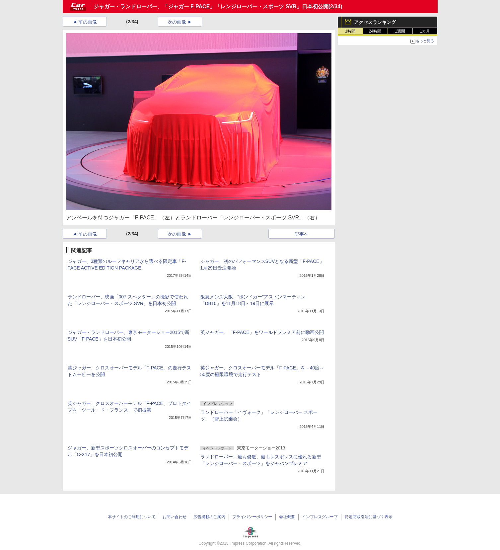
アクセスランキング (375, 22)
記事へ (302, 234)
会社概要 (287, 516)
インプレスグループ (320, 516)
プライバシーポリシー (252, 516)
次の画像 (177, 22)
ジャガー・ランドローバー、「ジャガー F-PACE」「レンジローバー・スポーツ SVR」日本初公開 (211, 6)
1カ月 (425, 31)
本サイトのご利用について (132, 516)
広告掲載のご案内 (209, 516)
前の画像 (87, 22)
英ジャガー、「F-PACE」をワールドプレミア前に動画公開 (262, 332)
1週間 (400, 31)
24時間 (375, 31)
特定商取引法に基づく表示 (369, 516)
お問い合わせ (174, 516)
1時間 (350, 31)
